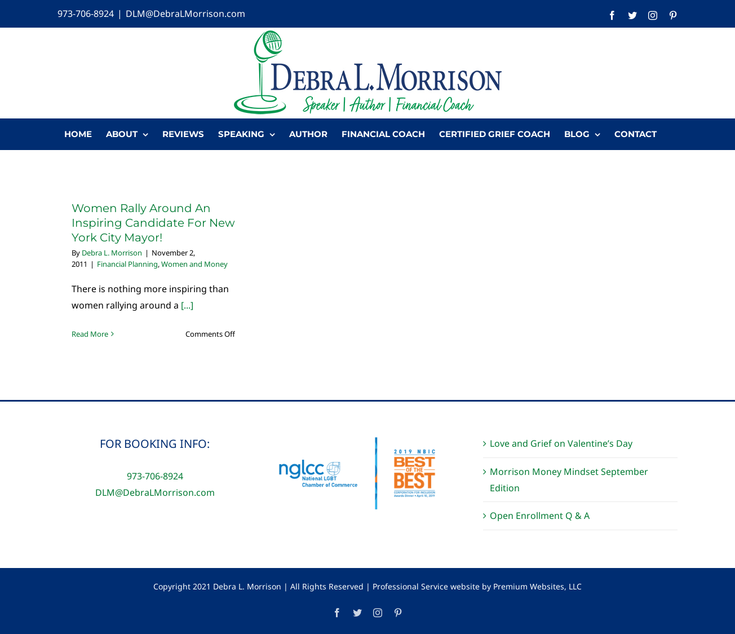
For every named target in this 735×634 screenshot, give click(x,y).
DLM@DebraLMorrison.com (185, 13)
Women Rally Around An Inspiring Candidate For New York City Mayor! (153, 222)
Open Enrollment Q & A (540, 515)
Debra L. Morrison (112, 253)
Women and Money (194, 264)
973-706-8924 (85, 13)
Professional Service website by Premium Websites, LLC (477, 586)
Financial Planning (127, 264)
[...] (187, 305)
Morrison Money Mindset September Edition (569, 479)
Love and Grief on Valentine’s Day (561, 443)
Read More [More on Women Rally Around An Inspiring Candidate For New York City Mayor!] (90, 334)
